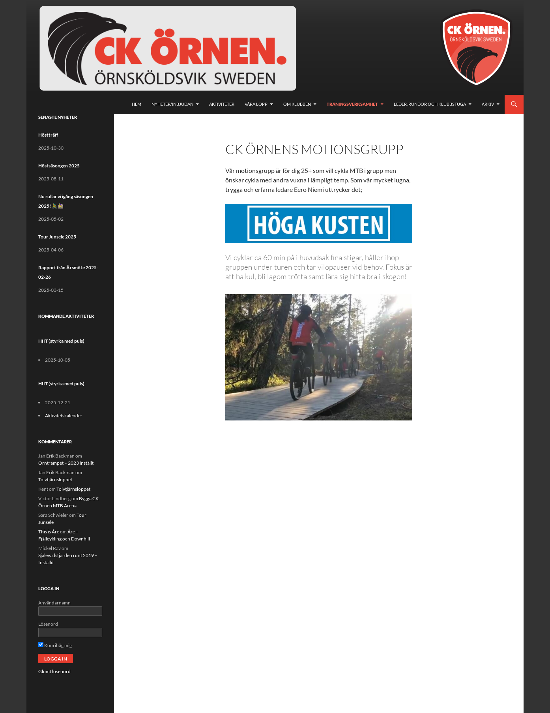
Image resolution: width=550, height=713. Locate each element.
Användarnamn (54, 603)
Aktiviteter (221, 104)
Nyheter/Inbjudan (172, 104)
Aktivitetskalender (63, 415)
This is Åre (48, 532)
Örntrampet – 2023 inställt (66, 463)
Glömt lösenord (54, 671)
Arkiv (488, 104)
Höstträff (48, 135)
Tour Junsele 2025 (57, 237)
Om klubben (297, 104)
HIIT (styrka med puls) (61, 341)
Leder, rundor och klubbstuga (430, 104)
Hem (136, 104)
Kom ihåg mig (55, 645)
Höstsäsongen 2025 (59, 166)
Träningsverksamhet (352, 104)
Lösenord (48, 624)
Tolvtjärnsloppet (55, 479)
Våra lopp (256, 104)
